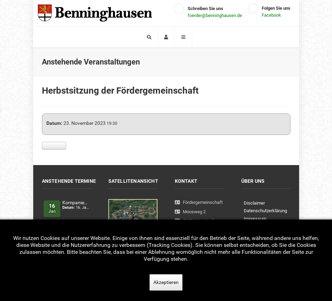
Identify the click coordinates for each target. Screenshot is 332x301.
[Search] (149, 37)
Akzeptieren (166, 282)
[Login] (166, 37)
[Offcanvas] (183, 37)
